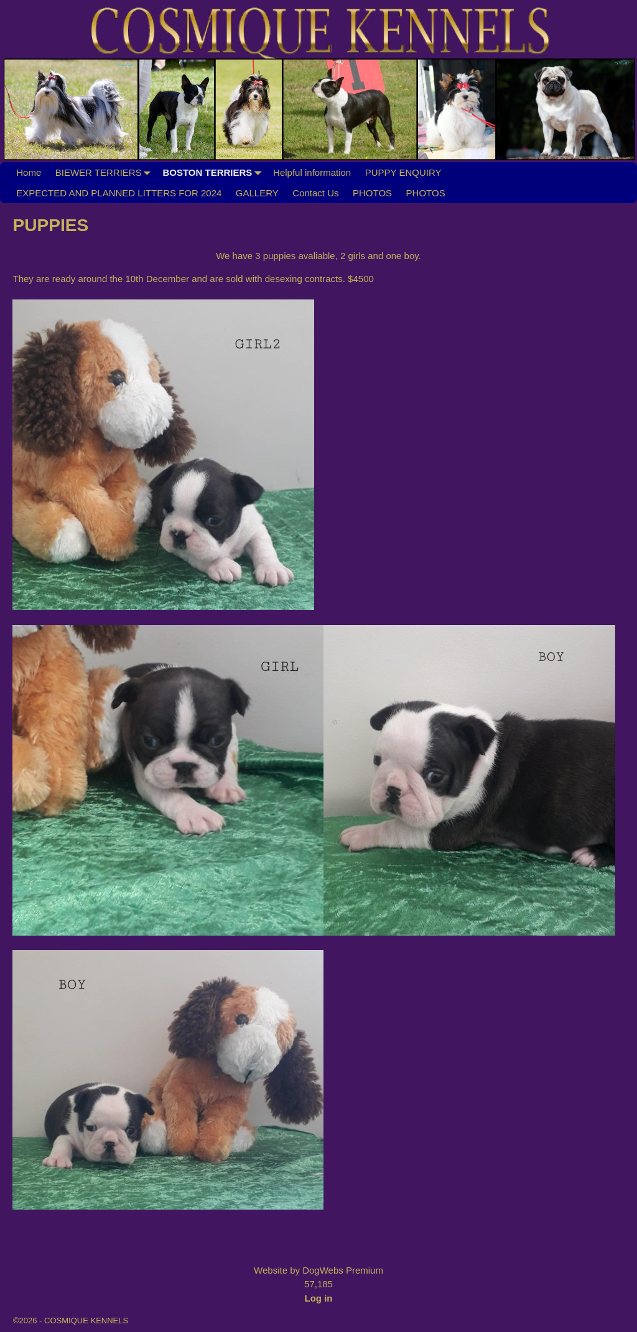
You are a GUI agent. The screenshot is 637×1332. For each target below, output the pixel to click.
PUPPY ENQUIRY (403, 172)
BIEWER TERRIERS (105, 172)
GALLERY (257, 193)
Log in (319, 1298)
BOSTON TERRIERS (214, 172)
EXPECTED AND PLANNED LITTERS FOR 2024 (118, 193)
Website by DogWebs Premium (318, 1270)
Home (28, 172)
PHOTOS (372, 193)
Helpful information (312, 172)
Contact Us (315, 193)
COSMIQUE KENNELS (86, 1320)
